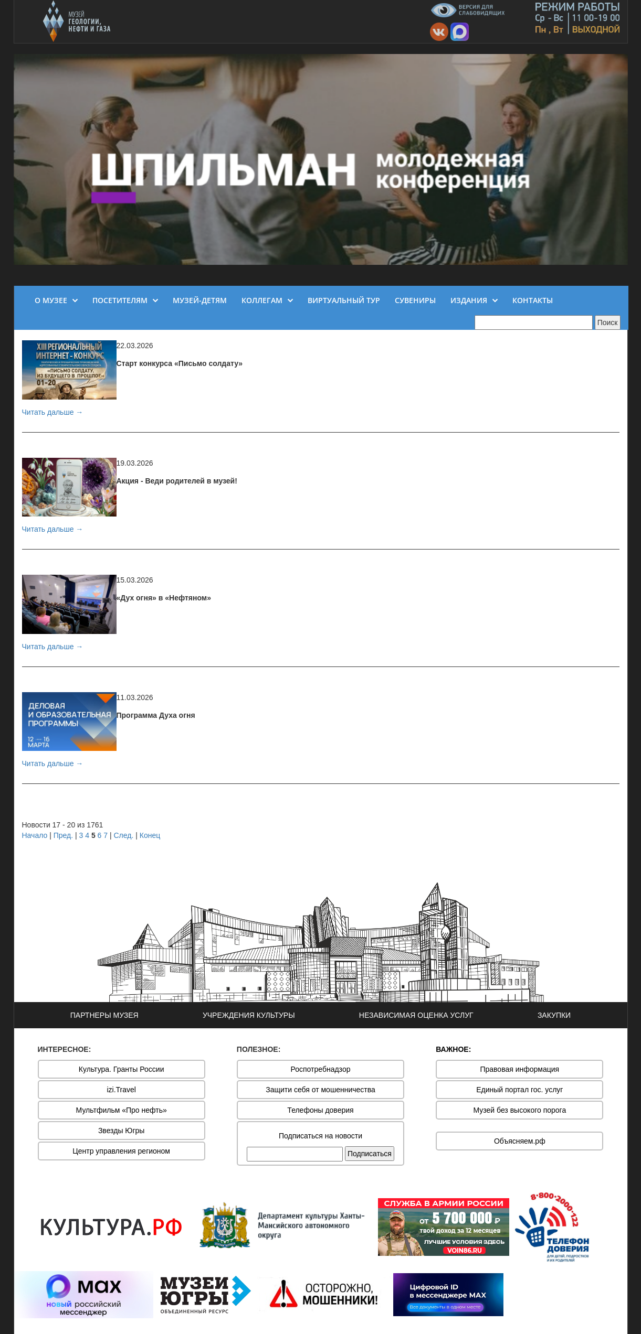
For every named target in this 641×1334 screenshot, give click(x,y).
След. (123, 835)
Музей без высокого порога (519, 1110)
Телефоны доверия (320, 1110)
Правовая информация (519, 1069)
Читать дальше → (52, 412)
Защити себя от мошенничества (320, 1089)
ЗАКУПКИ (554, 1015)
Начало (35, 835)
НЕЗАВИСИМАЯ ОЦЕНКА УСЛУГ (416, 1015)
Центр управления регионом (121, 1151)
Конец (150, 835)
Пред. (63, 835)
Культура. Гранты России (121, 1069)
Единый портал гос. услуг (519, 1089)
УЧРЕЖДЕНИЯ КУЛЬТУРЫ (249, 1015)
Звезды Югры (121, 1130)
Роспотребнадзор (321, 1069)
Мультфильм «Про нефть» (121, 1110)
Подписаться (370, 1153)
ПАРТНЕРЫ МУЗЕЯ (104, 1015)
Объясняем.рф (519, 1141)
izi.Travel (121, 1089)
